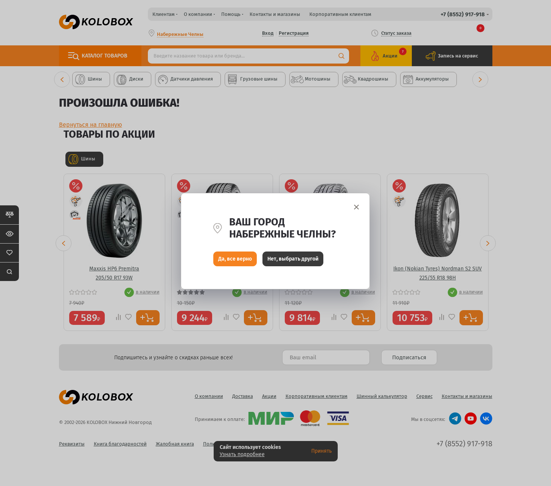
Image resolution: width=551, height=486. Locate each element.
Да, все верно (235, 261)
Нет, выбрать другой (292, 261)
